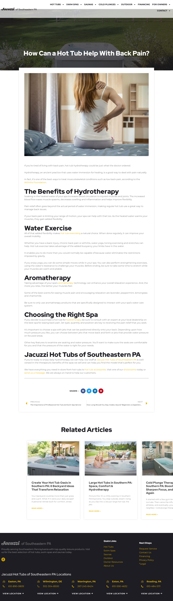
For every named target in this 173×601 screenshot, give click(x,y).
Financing (144, 4)
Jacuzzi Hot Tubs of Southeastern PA (116, 359)
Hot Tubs (57, 4)
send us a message (34, 372)
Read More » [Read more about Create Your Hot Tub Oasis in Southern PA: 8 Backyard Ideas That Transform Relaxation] (126, 507)
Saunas (90, 4)
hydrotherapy (73, 319)
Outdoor (128, 4)
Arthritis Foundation (35, 182)
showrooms (130, 369)
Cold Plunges (109, 4)
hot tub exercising (71, 233)
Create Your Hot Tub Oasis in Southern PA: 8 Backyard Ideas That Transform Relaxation (141, 485)
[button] (83, 390)
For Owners (161, 4)
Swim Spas (74, 4)
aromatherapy (66, 282)
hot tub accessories (95, 369)
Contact (164, 10)
